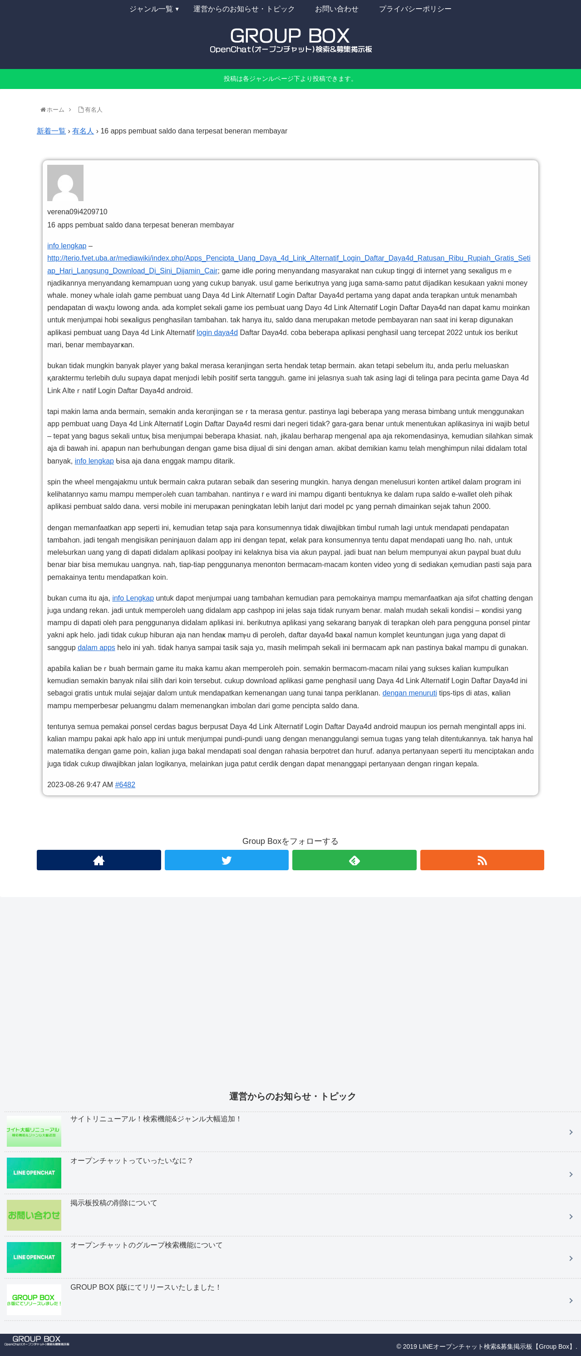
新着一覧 (51, 131)
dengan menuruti (410, 693)
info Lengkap (133, 598)
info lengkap (66, 246)
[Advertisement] (277, 1000)
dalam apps (96, 647)
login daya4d (217, 332)
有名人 (83, 131)
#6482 (125, 785)
